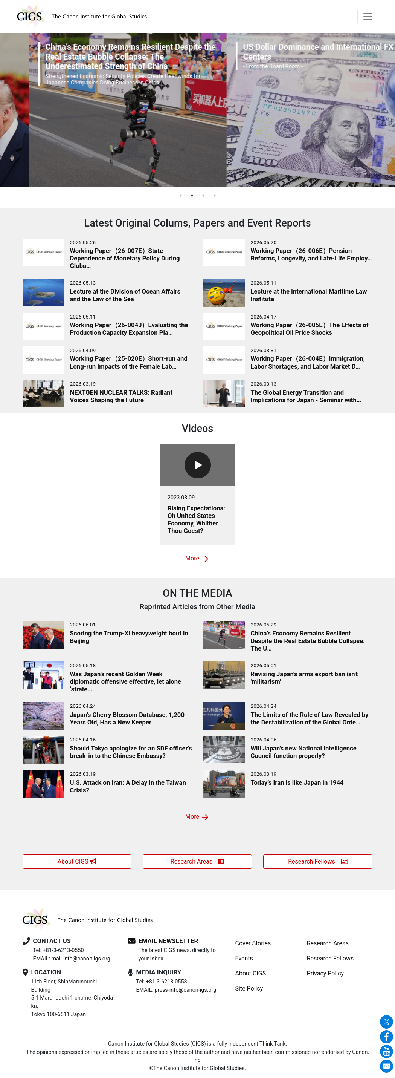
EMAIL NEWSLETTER (168, 941)
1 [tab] (181, 195)
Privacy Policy (325, 973)
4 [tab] (214, 195)
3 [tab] (203, 195)
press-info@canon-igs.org (185, 990)
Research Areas (197, 861)
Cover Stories (253, 943)
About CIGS (77, 861)
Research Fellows (318, 861)
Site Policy (249, 988)
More (197, 559)
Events (244, 958)
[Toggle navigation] (367, 16)
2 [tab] (192, 195)
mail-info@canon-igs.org (80, 959)
